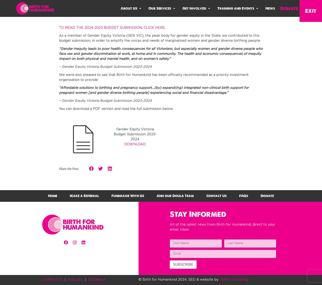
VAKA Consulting (233, 279)
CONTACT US (52, 279)
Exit (310, 11)
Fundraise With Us (127, 196)
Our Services (162, 8)
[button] (131, 8)
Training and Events (237, 8)
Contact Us (216, 196)
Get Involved (196, 8)
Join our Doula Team (175, 196)
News (270, 8)
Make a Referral (84, 196)
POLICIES (75, 279)
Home (52, 196)
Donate (289, 8)
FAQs (243, 196)
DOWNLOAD (135, 144)
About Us (131, 8)
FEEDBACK (97, 279)
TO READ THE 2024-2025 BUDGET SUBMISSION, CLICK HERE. (112, 27)
